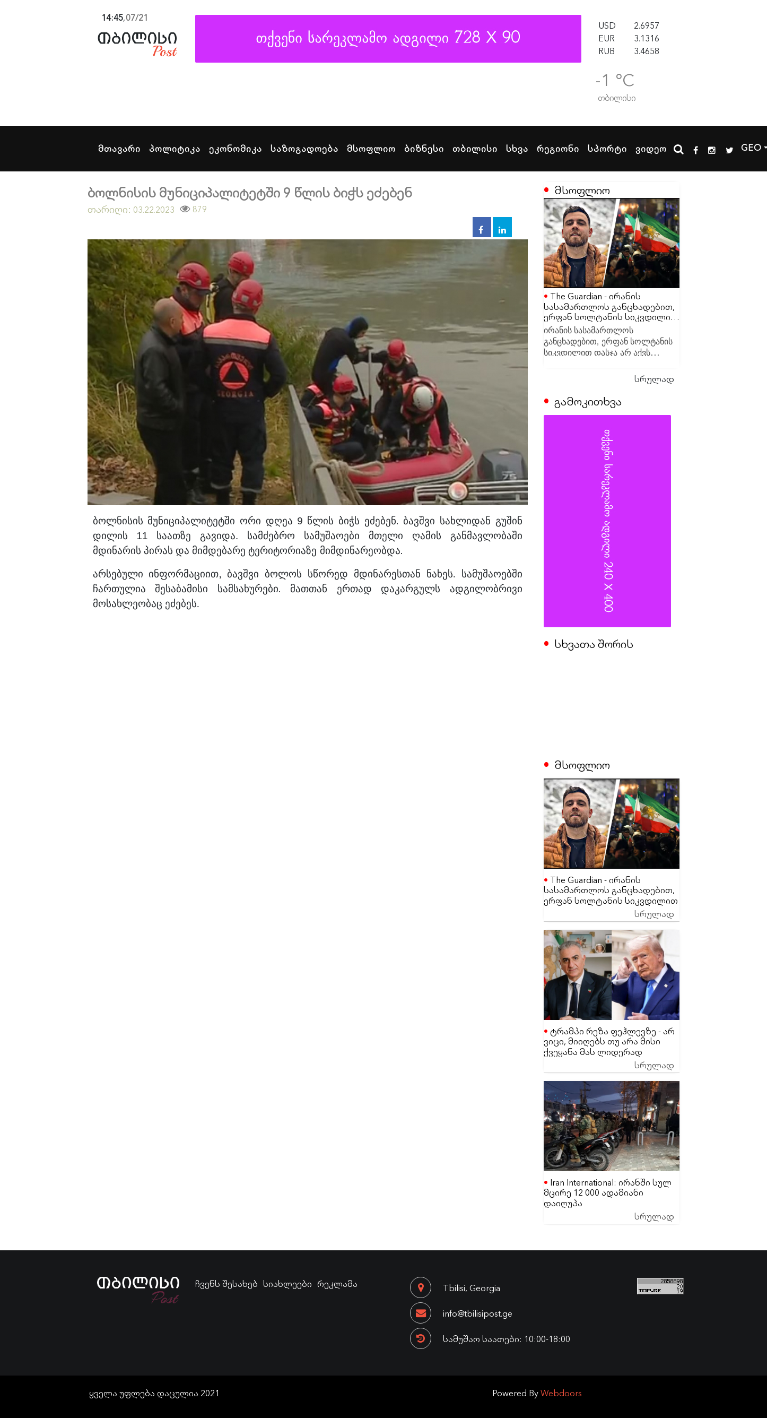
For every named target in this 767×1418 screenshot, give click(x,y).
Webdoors (561, 1392)
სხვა (517, 148)
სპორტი (607, 148)
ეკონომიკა (235, 148)
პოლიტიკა (175, 148)
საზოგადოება (304, 148)
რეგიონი (558, 148)
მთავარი (119, 148)
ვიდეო (651, 148)
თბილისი (475, 148)
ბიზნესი (424, 148)
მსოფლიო (371, 148)
